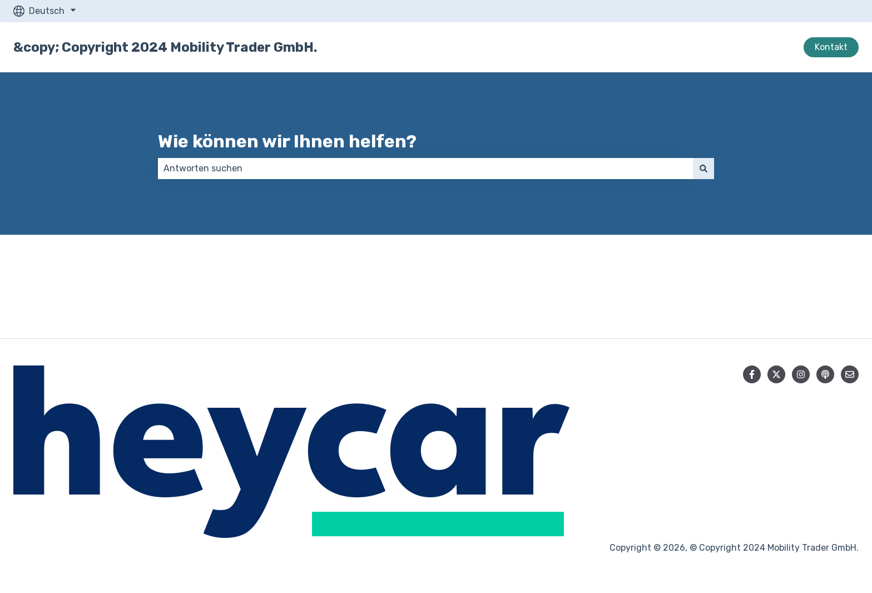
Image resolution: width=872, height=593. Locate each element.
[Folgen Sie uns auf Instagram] (801, 374)
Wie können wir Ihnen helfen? (287, 141)
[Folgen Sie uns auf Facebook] (752, 374)
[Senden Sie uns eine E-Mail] (850, 374)
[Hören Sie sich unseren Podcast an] (825, 374)
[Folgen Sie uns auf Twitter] (776, 374)
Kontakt (831, 47)
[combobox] (425, 168)
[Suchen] (703, 168)
